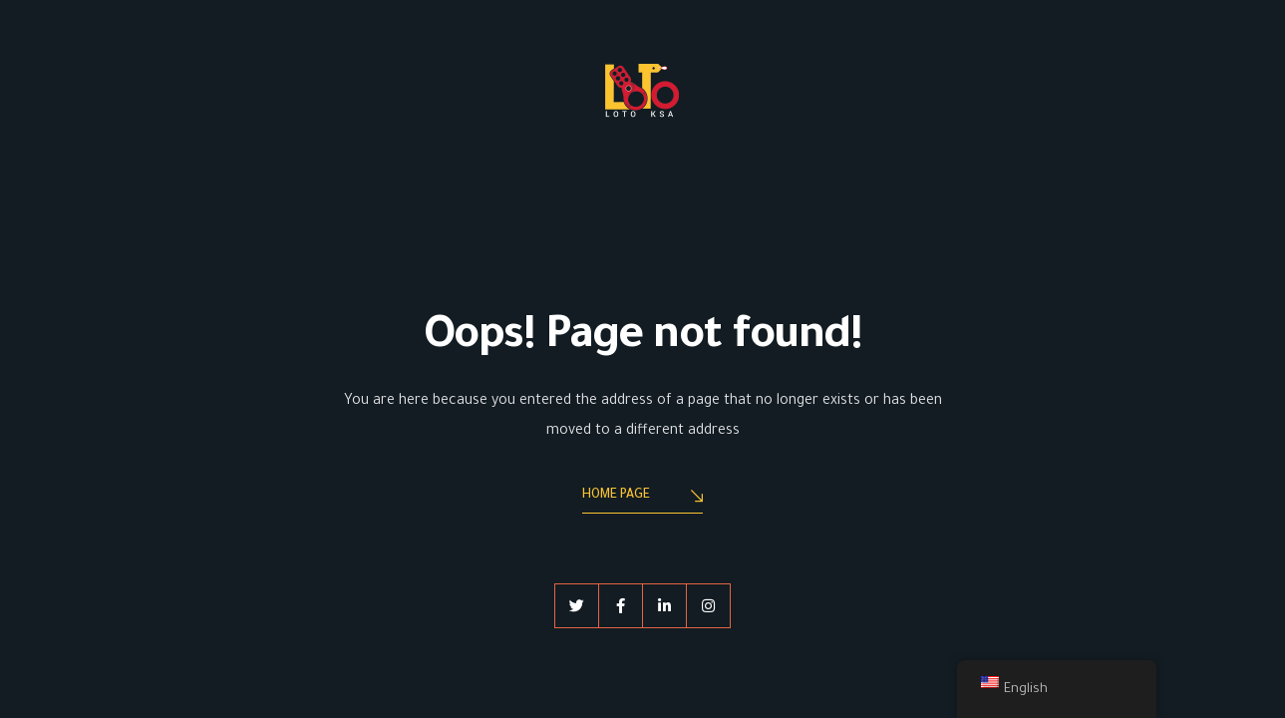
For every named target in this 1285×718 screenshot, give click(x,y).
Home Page (642, 497)
